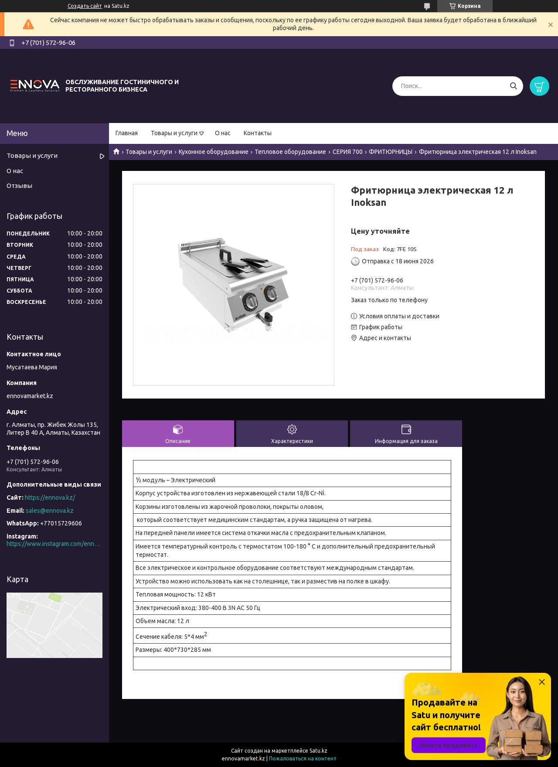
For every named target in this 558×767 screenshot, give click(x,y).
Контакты (258, 133)
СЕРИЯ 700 (348, 151)
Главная (127, 133)
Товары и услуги (174, 133)
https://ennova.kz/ (50, 497)
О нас (223, 133)
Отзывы (19, 185)
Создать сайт (85, 6)
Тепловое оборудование (290, 151)
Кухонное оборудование (213, 151)
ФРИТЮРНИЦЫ (390, 151)
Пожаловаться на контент (303, 758)
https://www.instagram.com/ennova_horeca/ (54, 543)
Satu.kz (318, 750)
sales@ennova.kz (50, 510)
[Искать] (513, 86)
